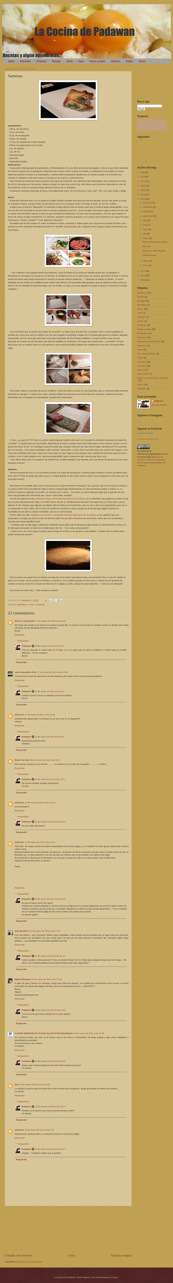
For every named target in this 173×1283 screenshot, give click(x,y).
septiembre (148, 216)
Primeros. (141, 366)
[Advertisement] (68, 1229)
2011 (143, 275)
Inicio (11, 61)
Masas (140, 349)
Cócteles (115, 61)
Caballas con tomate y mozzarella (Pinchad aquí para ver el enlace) (63, 515)
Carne (70, 61)
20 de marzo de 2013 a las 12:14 (50, 899)
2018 (143, 177)
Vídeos (129, 61)
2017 (143, 181)
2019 (143, 172)
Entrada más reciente (18, 1255)
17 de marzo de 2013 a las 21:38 (52, 672)
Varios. (140, 384)
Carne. (31, 604)
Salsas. (140, 370)
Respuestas (23, 641)
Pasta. (140, 358)
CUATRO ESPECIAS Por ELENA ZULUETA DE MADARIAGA (44, 1033)
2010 (143, 280)
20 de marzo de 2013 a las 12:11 (50, 779)
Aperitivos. (22, 604)
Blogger (114, 1277)
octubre (146, 211)
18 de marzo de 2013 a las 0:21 (49, 646)
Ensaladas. (142, 333)
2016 (143, 186)
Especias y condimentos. (148, 341)
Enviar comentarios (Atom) (30, 1262)
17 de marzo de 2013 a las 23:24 (40, 715)
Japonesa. (142, 345)
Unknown (19, 715)
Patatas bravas (149, 255)
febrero (146, 261)
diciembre (147, 203)
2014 (143, 194)
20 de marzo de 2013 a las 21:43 (46, 979)
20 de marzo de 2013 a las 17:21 (45, 931)
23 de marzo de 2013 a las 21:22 (50, 956)
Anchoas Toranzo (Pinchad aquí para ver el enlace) (60, 498)
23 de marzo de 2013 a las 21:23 (50, 1010)
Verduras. (141, 389)
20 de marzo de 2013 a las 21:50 (89, 1033)
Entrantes (25, 61)
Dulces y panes (144, 329)
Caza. (139, 313)
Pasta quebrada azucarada (154, 242)
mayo (145, 229)
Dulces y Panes (97, 61)
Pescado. (141, 362)
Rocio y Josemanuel (25, 621)
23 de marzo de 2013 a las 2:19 (39, 1130)
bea (16, 1084)
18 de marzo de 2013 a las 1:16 (44, 760)
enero (146, 265)
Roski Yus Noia (22, 760)
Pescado (56, 61)
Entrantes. (40, 604)
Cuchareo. (142, 325)
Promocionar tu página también (148, 439)
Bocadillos (142, 305)
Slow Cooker (143, 374)
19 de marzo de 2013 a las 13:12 (40, 842)
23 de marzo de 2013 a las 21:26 (50, 1061)
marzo (146, 238)
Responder (20, 635)
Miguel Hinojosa (23, 979)
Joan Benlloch (22, 931)
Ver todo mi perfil (159, 405)
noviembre (148, 207)
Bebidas (141, 301)
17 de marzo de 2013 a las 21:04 (50, 621)
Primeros (41, 61)
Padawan (26, 646)
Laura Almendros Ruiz (26, 672)
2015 (143, 190)
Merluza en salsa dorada (153, 251)
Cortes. (140, 321)
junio (145, 225)
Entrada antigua (121, 1255)
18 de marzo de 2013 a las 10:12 (40, 802)
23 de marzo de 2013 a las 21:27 (50, 1106)
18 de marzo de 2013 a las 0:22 (49, 737)
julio (145, 220)
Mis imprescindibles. (146, 354)
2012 (143, 271)
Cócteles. (141, 317)
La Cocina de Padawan (145, 433)
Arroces (140, 297)
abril (145, 234)
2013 (143, 199)
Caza (81, 61)
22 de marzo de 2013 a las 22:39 (34, 1084)
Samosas (146, 246)
